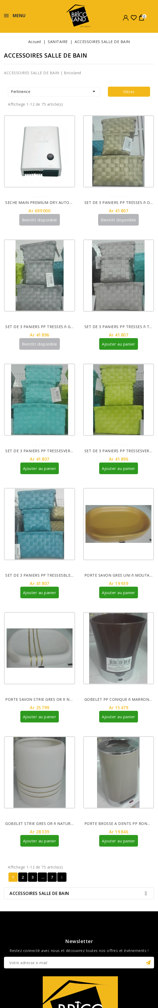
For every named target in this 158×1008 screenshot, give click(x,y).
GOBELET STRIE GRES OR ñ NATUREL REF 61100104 (53, 823)
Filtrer (129, 91)
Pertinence (54, 91)
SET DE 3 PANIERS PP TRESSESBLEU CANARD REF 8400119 (60, 574)
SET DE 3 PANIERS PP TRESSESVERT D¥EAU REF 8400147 (58, 450)
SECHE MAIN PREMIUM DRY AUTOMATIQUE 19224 (52, 202)
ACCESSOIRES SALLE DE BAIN (39, 893)
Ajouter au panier (118, 344)
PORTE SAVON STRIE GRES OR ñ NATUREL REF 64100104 (58, 699)
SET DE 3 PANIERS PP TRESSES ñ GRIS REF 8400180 (53, 326)
